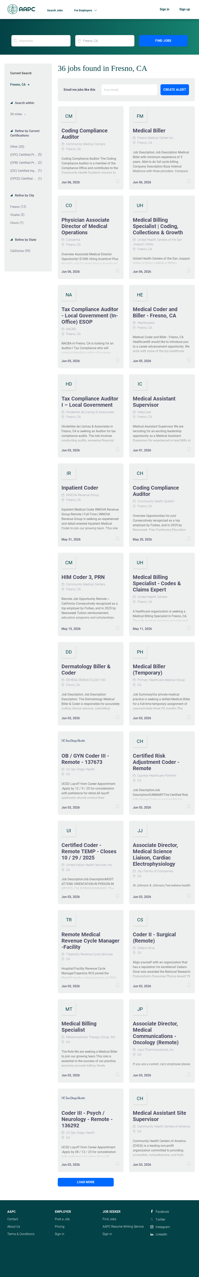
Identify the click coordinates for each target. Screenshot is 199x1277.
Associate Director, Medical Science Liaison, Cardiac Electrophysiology (155, 854)
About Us (13, 1226)
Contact (12, 1219)
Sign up (184, 9)
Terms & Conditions (20, 1234)
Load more (84, 1182)
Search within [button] (24, 103)
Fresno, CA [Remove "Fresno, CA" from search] (18, 84)
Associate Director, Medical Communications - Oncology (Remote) (156, 1033)
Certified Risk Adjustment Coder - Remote (156, 762)
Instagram (163, 1227)
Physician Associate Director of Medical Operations (85, 226)
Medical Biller (149, 131)
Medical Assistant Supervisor (154, 402)
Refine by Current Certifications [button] (24, 133)
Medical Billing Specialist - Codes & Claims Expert (157, 583)
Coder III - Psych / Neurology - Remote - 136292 (87, 1119)
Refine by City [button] (24, 195)
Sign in (164, 9)
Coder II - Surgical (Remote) (154, 937)
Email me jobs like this (79, 89)
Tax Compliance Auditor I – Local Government (89, 402)
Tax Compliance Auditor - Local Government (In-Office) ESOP (89, 315)
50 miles (16, 114)
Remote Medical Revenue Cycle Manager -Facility (90, 940)
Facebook (162, 1212)
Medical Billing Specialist (78, 1027)
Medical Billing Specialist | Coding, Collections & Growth (158, 226)
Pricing (59, 1226)
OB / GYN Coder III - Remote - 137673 (85, 759)
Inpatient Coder (79, 488)
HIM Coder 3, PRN (83, 577)
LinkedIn (161, 1234)
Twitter (160, 1219)
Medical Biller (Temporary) (149, 669)
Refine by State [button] (25, 240)
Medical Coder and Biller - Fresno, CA (155, 312)
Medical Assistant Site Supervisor (159, 1116)
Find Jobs (163, 41)
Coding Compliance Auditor (84, 134)
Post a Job (62, 1219)
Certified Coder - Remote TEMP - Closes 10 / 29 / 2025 (88, 851)
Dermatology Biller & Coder (86, 669)
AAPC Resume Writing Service (123, 1226)
